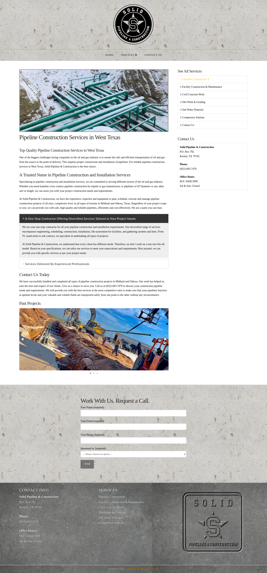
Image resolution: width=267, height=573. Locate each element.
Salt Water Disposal (191, 109)
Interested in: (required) (133, 451)
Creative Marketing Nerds (141, 568)
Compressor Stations (192, 117)
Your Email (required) (133, 424)
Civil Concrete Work (192, 94)
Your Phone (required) (133, 437)
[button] (23, 339)
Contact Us (187, 125)
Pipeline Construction (195, 79)
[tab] (93, 218)
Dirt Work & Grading (192, 102)
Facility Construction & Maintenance (201, 86)
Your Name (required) (133, 410)
